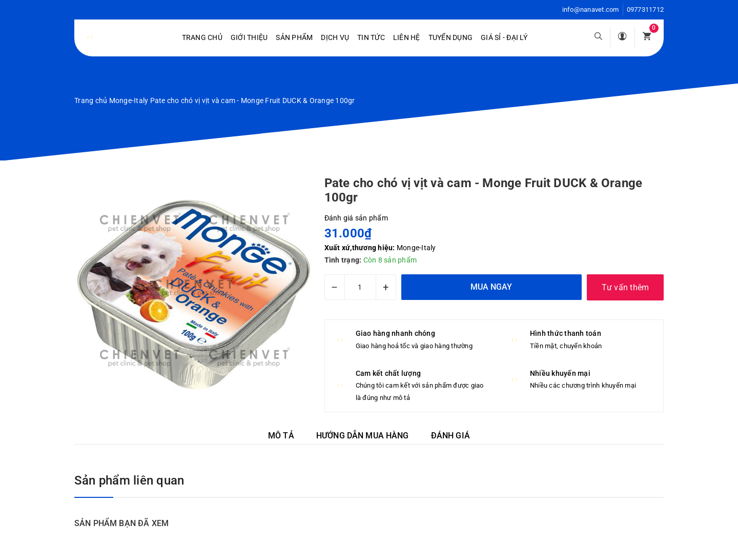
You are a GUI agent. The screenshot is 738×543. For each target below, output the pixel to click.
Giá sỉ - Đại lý (504, 37)
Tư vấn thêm (625, 287)
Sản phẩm (294, 37)
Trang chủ (202, 37)
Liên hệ (406, 37)
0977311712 (645, 9)
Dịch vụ (335, 37)
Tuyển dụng (450, 37)
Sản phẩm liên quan (129, 480)
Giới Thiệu (249, 37)
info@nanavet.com (590, 9)
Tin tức (371, 37)
